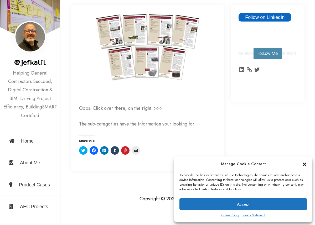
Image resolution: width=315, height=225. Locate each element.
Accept (243, 204)
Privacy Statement (253, 215)
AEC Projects (28, 206)
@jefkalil (30, 62)
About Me (24, 162)
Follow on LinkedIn (265, 17)
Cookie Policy (230, 215)
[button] (304, 164)
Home (21, 141)
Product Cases (29, 184)
